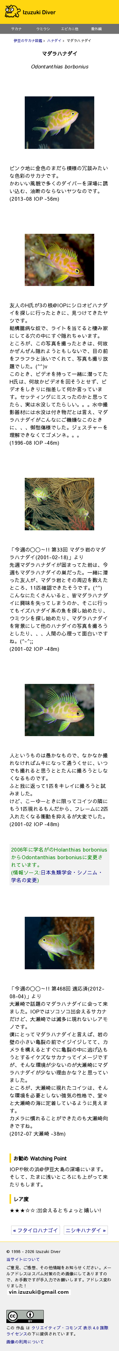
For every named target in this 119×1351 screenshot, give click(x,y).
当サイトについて (23, 1259)
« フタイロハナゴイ (35, 1230)
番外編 (96, 28)
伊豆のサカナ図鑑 (28, 40)
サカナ (16, 28)
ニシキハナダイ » (86, 1230)
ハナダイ (54, 40)
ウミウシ (43, 28)
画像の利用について (25, 1341)
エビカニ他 (69, 28)
